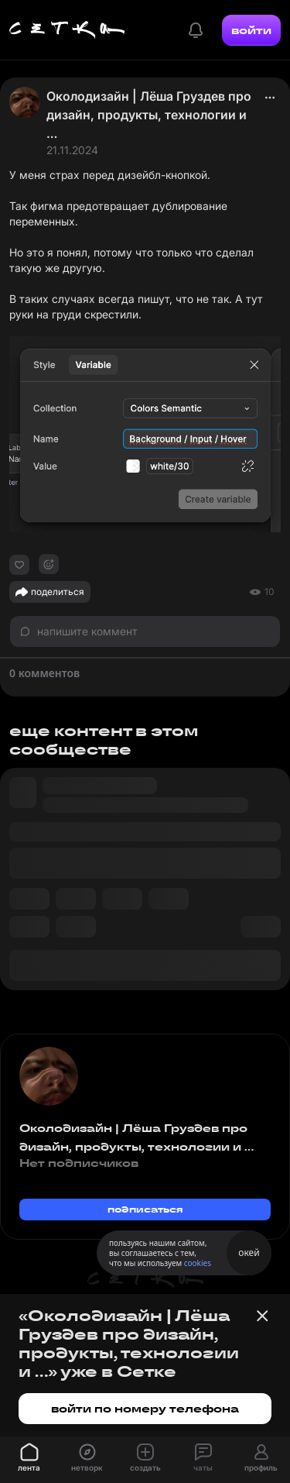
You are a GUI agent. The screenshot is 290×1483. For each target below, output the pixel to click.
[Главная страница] (67, 30)
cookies (197, 1263)
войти (251, 30)
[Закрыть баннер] (262, 1315)
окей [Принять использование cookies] (248, 1252)
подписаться (145, 1209)
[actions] (270, 97)
